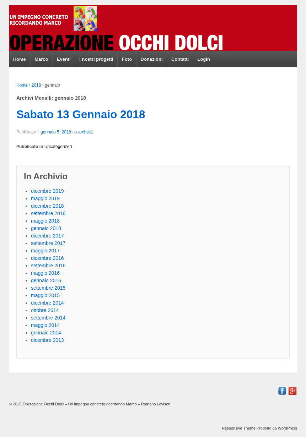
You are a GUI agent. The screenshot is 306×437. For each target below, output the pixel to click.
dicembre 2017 (47, 236)
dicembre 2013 (47, 340)
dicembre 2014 (47, 303)
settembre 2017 (48, 243)
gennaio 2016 (46, 280)
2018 (36, 85)
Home (19, 59)
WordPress (287, 428)
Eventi (64, 59)
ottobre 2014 (45, 310)
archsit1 (85, 132)
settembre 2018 (48, 213)
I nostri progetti (96, 59)
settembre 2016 (48, 265)
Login (203, 59)
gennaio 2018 (46, 228)
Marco (41, 59)
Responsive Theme (239, 428)
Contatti (180, 59)
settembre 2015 (48, 288)
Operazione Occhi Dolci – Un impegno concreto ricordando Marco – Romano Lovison (96, 404)
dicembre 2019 (47, 191)
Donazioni (152, 59)
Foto (127, 59)
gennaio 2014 (46, 332)
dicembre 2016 (47, 258)
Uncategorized (58, 146)
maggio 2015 (45, 295)
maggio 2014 (45, 325)
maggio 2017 (45, 250)
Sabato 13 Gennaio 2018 (80, 114)
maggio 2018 (45, 221)
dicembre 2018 (47, 206)
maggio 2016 (45, 273)
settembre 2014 (48, 318)
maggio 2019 (45, 198)
